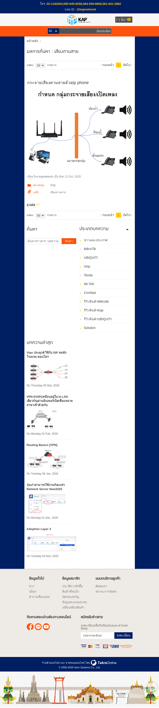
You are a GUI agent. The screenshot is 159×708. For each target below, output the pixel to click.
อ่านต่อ (31, 204)
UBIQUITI (91, 257)
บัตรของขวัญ (70, 597)
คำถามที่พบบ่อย (39, 597)
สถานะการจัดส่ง (105, 591)
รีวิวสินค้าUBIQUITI (98, 319)
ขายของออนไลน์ (75, 662)
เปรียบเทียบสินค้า (73, 607)
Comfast (90, 293)
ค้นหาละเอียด (104, 31)
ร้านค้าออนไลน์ (51, 662)
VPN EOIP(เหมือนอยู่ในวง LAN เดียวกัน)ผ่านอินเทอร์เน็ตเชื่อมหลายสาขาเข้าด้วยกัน (50, 401)
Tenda (88, 275)
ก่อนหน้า (108, 65)
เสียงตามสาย (58, 192)
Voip (52, 185)
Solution (90, 328)
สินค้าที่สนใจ (70, 591)
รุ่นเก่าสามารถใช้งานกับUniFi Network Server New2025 (46, 487)
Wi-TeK (89, 284)
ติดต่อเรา (101, 586)
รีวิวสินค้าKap (94, 310)
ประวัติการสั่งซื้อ (72, 586)
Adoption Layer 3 (39, 529)
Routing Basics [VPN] (42, 445)
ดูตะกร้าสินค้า (129, 20)
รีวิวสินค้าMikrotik (96, 301)
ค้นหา (69, 241)
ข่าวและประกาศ (95, 240)
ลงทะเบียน (123, 635)
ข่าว (31, 586)
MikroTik (90, 249)
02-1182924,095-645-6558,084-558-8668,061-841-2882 (84, 4)
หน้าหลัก (32, 41)
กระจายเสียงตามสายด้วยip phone (58, 82)
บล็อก (32, 591)
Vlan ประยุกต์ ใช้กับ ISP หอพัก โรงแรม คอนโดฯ (47, 355)
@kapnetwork (86, 9)
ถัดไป (126, 65)
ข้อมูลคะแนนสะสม (74, 602)
